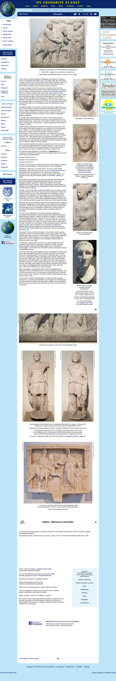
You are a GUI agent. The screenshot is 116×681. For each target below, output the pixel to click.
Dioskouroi (55, 103)
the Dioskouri (50, 434)
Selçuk (3, 164)
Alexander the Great (32, 81)
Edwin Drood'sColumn (7, 210)
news (53, 6)
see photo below (33, 155)
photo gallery (7, 45)
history (5, 28)
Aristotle (51, 175)
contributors (5, 62)
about (61, 6)
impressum (5, 65)
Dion (84, 586)
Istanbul (3, 154)
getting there (7, 34)
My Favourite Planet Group (60, 621)
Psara (3, 124)
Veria (2, 96)
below (31, 253)
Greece (61, 10)
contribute (70, 6)
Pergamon (4, 167)
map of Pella (7, 38)
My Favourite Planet (39, 10)
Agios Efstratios (6, 107)
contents (4, 59)
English (49, 10)
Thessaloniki (84, 603)
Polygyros (4, 88)
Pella (2, 84)
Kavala (3, 81)
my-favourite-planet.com (8, 673)
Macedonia (69, 10)
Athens (3, 114)
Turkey (7, 150)
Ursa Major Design (110, 673)
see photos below (85, 172)
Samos (3, 127)
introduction (7, 24)
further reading (8, 41)
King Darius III (45, 186)
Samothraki (5, 130)
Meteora (84, 593)
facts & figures (8, 31)
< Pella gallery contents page (28, 658)
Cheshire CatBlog (7, 193)
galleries (44, 6)
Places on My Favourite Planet (7, 138)
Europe (55, 10)
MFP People (7, 174)
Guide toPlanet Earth (7, 229)
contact (80, 6)
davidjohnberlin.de (44, 575)
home (27, 6)
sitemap (3, 69)
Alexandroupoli (6, 110)
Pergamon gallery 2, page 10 (75, 436)
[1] (28, 230)
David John (47, 569)
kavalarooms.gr (108, 54)
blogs (88, 6)
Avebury (4, 146)
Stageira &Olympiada (4, 92)
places (35, 6)
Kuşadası (4, 160)
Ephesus (4, 157)
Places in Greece (7, 104)
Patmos (3, 120)
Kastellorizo (5, 117)
